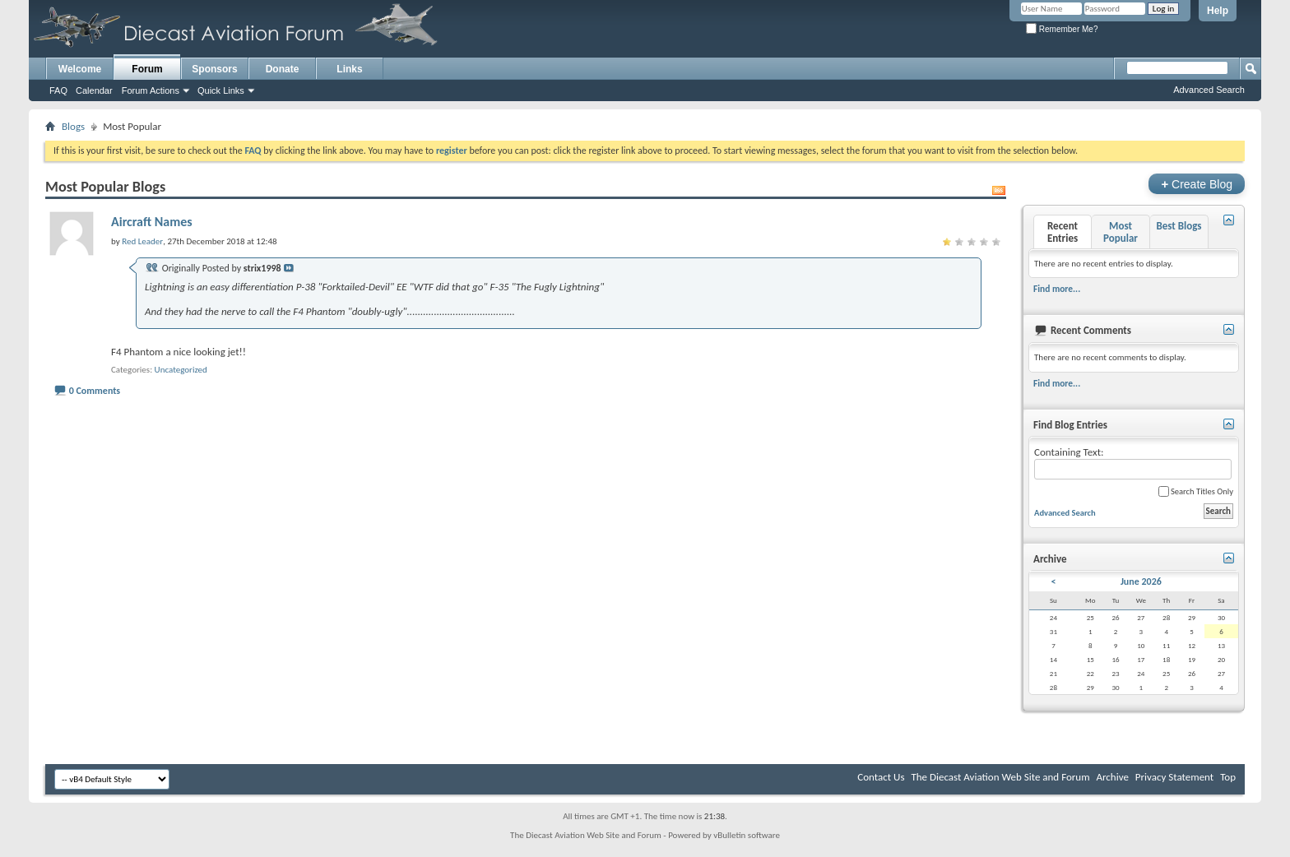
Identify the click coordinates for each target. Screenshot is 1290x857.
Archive (1112, 777)
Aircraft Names (152, 221)
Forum (147, 69)
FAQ (58, 90)
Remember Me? (1061, 29)
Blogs (73, 126)
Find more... (1056, 288)
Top (1228, 777)
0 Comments (94, 390)
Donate (282, 69)
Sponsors (214, 69)
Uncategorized (181, 369)
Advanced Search (1209, 90)
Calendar (94, 90)
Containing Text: (1133, 462)
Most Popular (1120, 232)
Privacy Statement (1174, 777)
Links (349, 69)
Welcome (79, 69)
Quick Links (220, 90)
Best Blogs (1178, 226)
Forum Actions (150, 90)
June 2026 (1141, 581)
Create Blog (1196, 184)
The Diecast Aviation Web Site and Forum (1000, 777)
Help (1217, 10)
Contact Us (880, 777)
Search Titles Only (1195, 491)
